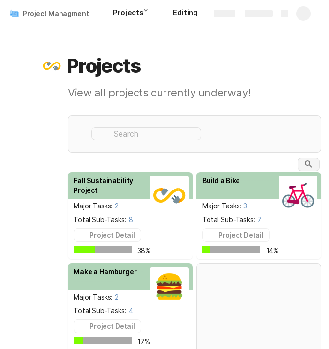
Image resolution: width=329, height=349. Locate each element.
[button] (148, 13)
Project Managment (56, 13)
